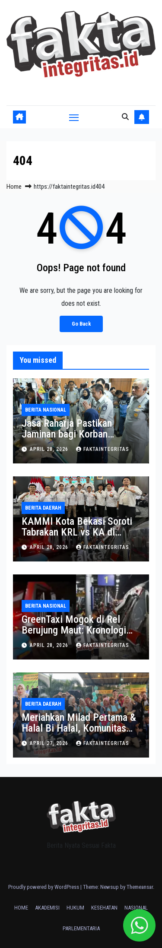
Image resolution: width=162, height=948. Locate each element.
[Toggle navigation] (73, 117)
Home (14, 186)
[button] (125, 117)
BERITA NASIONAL (45, 410)
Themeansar (140, 887)
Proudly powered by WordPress (44, 887)
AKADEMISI (47, 907)
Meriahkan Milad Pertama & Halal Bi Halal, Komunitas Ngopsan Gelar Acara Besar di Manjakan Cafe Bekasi (79, 733)
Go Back (81, 323)
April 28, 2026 (50, 449)
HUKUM (75, 907)
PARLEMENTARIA (81, 928)
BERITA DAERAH (43, 508)
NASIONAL (136, 907)
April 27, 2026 (50, 743)
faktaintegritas (102, 449)
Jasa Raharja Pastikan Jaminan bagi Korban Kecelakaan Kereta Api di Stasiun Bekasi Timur (74, 439)
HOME (21, 907)
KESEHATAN (104, 907)
